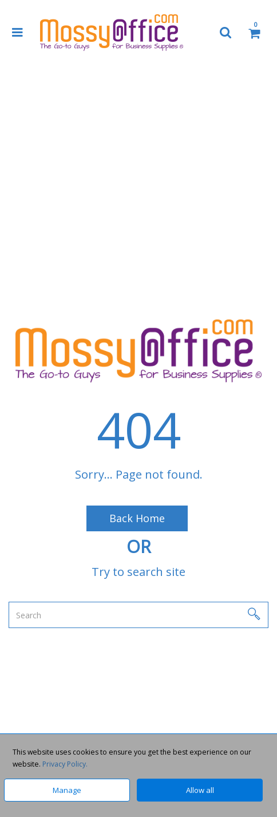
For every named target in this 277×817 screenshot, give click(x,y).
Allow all (200, 790)
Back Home (137, 518)
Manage (67, 790)
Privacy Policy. (65, 764)
